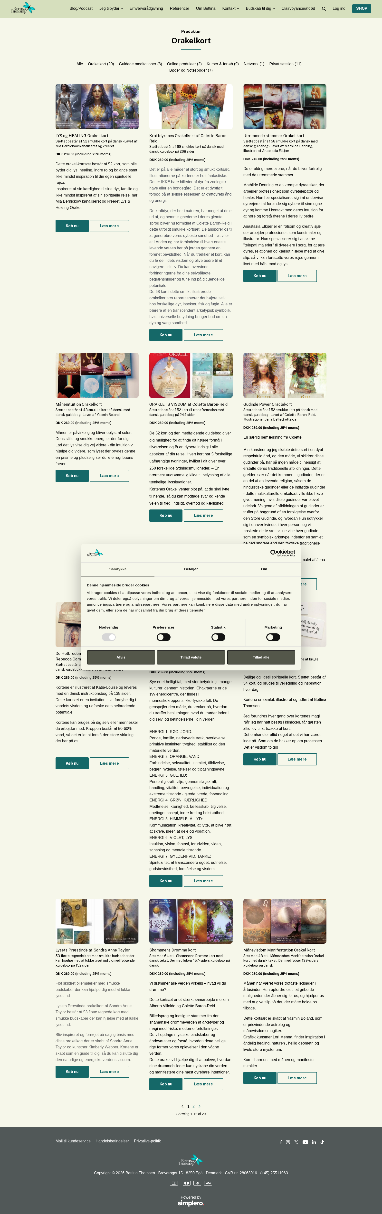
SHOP (361, 8)
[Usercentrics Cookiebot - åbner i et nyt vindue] (274, 553)
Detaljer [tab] (191, 569)
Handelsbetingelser (112, 1141)
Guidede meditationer (140, 64)
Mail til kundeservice (73, 1141)
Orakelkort (101, 64)
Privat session (285, 64)
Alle (79, 64)
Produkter (191, 31)
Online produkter (184, 64)
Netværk (254, 64)
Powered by (130, 1201)
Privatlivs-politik (147, 1141)
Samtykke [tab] (118, 569)
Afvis (120, 657)
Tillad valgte (191, 657)
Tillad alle (261, 657)
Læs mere (109, 226)
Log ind (339, 8)
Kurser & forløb (223, 64)
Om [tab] (264, 569)
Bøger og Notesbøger (191, 70)
